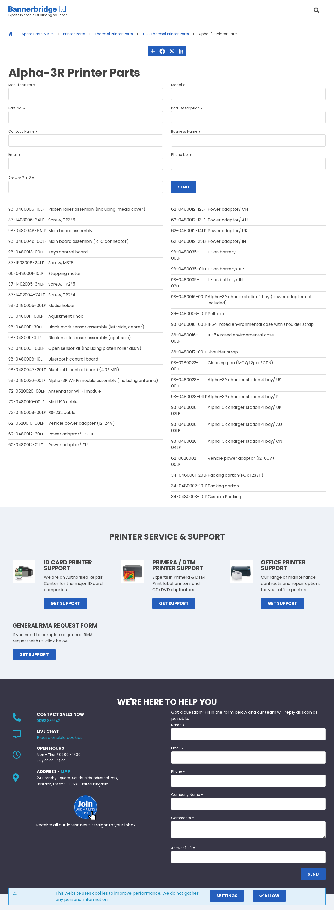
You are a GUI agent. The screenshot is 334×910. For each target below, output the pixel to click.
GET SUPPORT (65, 603)
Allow (269, 896)
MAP (65, 772)
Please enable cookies (59, 738)
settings (226, 896)
